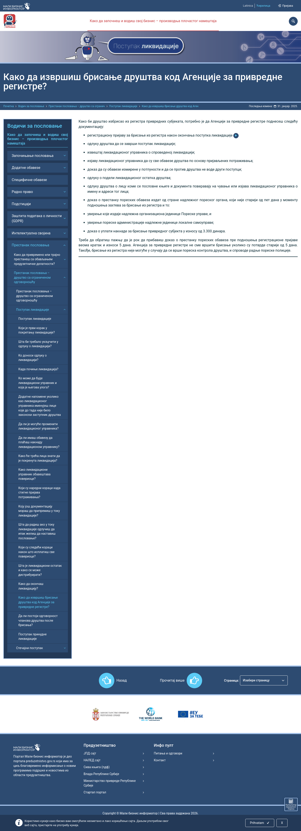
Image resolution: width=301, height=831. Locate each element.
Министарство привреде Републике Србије (110, 783)
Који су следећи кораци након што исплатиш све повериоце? (36, 552)
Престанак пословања (30, 245)
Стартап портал (95, 792)
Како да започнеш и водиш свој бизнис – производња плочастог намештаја (153, 21)
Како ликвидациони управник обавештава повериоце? (34, 474)
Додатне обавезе (26, 168)
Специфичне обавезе (29, 180)
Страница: (231, 680)
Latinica (248, 5)
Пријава (285, 5)
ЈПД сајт (90, 753)
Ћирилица (263, 5)
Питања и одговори (168, 753)
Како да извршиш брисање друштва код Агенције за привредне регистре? (38, 602)
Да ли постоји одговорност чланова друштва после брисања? (38, 620)
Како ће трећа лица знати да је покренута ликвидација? (39, 458)
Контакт (160, 760)
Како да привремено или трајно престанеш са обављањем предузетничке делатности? (37, 259)
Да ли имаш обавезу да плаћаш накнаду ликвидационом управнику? (38, 442)
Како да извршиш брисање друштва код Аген (170, 106)
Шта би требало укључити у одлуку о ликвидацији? (38, 344)
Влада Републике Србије (101, 774)
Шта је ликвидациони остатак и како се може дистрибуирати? (40, 570)
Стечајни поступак (29, 648)
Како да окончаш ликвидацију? (30, 586)
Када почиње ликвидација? (38, 369)
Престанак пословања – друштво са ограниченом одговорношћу (32, 277)
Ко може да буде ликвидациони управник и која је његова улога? (37, 382)
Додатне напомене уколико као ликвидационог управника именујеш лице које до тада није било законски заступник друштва (39, 405)
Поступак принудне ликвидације (32, 636)
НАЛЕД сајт (92, 760)
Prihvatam (260, 823)
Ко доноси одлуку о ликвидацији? (32, 358)
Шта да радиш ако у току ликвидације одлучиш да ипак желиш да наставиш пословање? (37, 531)
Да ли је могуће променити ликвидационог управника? (38, 426)
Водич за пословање (31, 106)
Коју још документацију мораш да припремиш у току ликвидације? (39, 511)
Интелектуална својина (31, 233)
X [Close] (282, 823)
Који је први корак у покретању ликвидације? (36, 330)
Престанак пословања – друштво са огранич (77, 106)
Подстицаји (21, 204)
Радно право (22, 192)
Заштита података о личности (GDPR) (37, 218)
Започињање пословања (33, 156)
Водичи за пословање (34, 126)
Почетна (8, 106)
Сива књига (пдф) (96, 767)
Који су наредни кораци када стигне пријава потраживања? (39, 492)
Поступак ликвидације (123, 106)
